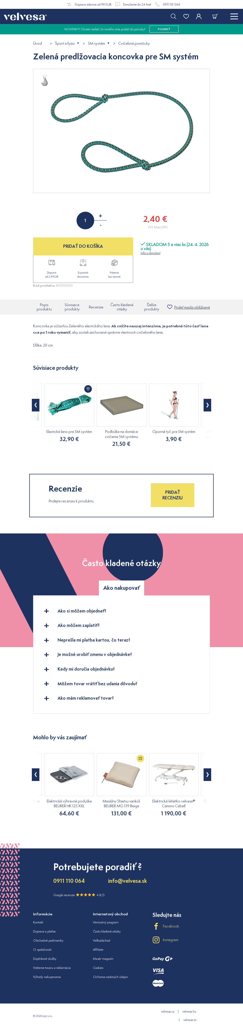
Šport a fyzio (65, 43)
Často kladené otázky (121, 306)
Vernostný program (105, 922)
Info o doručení (150, 253)
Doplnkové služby (44, 959)
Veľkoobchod (101, 940)
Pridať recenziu (172, 495)
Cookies (98, 968)
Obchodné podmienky (48, 940)
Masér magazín (103, 959)
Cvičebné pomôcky (134, 43)
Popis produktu (44, 306)
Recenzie (96, 307)
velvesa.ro (189, 1020)
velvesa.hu (189, 1011)
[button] (35, 405)
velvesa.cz (167, 1011)
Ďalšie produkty (151, 306)
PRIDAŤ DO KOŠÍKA (83, 246)
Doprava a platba (44, 931)
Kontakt (38, 922)
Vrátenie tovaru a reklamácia (52, 968)
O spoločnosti (42, 949)
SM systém (96, 43)
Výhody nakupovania (47, 977)
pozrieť (164, 29)
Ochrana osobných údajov (110, 977)
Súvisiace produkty (72, 306)
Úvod (37, 43)
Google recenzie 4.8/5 (79, 895)
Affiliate (98, 949)
